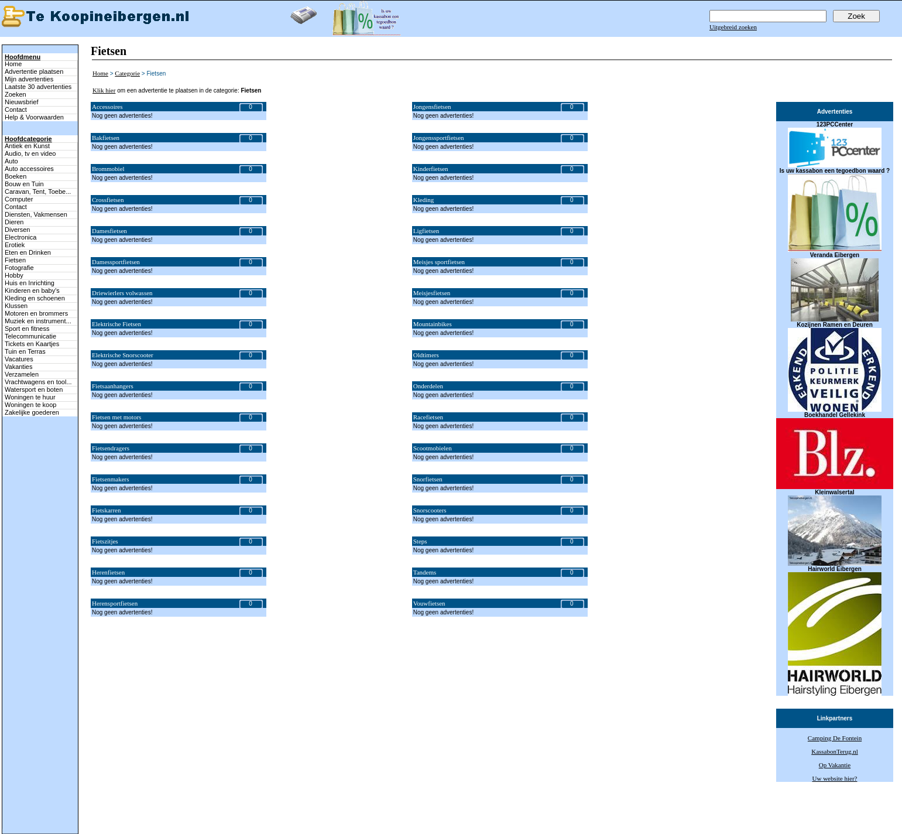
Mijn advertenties (29, 79)
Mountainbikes (432, 323)
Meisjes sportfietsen (439, 261)
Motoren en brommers (36, 313)
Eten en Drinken (28, 252)
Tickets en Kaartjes (32, 343)
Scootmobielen (432, 448)
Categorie (127, 73)
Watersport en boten (34, 389)
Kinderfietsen (430, 168)
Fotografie (19, 267)
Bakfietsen (105, 137)
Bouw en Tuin (24, 183)
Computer (19, 199)
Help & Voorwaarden (34, 117)
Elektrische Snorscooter (122, 354)
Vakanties (19, 366)
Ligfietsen (426, 230)
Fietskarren (106, 510)
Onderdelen (428, 385)
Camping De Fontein (835, 737)
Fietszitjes (105, 541)
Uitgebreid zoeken (733, 26)
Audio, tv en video (30, 153)
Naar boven (15, 804)
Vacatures (19, 359)
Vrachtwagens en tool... (38, 381)
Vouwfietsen (429, 603)
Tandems (425, 572)
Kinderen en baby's (32, 290)
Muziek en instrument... (38, 320)
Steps (420, 541)
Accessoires (107, 106)
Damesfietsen (109, 230)
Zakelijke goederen (32, 412)
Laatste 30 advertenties (38, 86)
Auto (11, 161)
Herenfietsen (108, 572)
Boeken (15, 176)
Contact (16, 109)
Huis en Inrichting (29, 282)
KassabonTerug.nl (834, 751)
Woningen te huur (30, 397)
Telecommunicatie (30, 336)
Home (13, 63)
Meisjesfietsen (432, 292)
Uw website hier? (835, 778)
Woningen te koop (30, 404)
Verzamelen (22, 374)
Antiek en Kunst (27, 145)
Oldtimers (426, 354)
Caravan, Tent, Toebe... (38, 191)
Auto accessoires (29, 168)
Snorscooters (430, 510)
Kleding (423, 199)
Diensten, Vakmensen (36, 214)
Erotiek (15, 244)
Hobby (14, 275)
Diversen (17, 229)
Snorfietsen (428, 479)
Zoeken (15, 94)
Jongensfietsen (432, 106)
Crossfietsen (108, 199)
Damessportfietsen (116, 261)
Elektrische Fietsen (116, 323)
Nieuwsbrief (21, 101)
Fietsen (15, 260)
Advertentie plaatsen (34, 71)
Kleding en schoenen (35, 298)
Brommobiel (108, 168)
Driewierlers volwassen (122, 292)
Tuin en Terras (25, 351)
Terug (321, 817)
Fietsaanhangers (112, 385)
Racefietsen (428, 417)
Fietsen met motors (116, 417)
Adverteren (512, 817)
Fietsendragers (110, 448)
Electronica (20, 237)
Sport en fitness (27, 328)
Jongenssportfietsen (438, 137)
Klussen (16, 305)
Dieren (14, 221)
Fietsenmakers (110, 479)
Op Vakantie (834, 764)
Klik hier (103, 90)
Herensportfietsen (115, 603)
